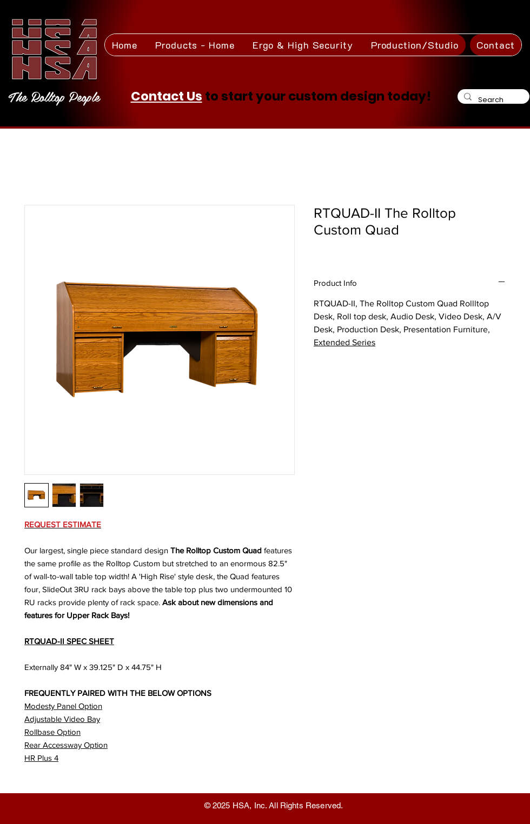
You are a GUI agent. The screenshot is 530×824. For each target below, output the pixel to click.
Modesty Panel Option (63, 706)
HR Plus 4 (41, 757)
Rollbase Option (52, 731)
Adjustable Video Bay (62, 718)
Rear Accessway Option (66, 744)
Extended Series (344, 342)
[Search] (492, 99)
